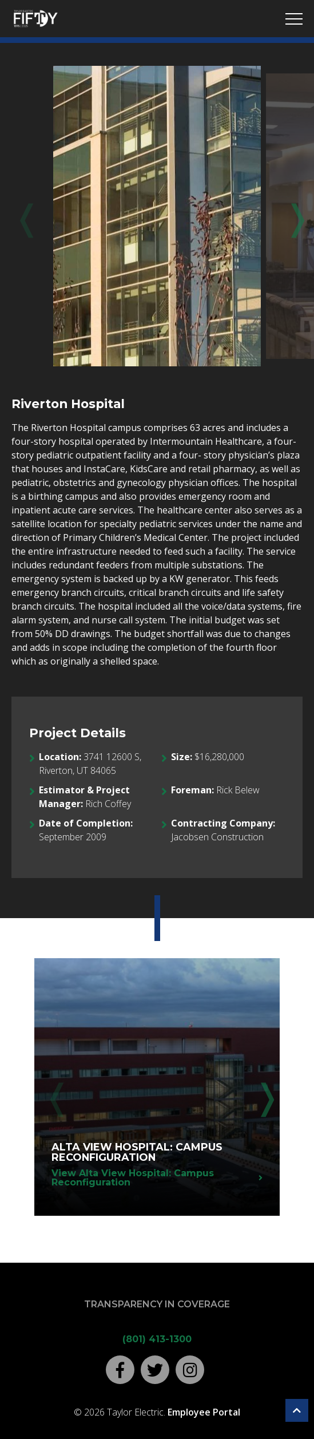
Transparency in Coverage (157, 1304)
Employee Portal (204, 1412)
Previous (24, 217)
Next (289, 217)
